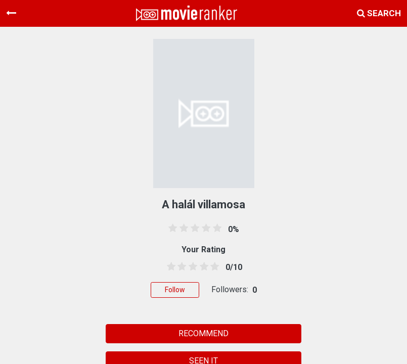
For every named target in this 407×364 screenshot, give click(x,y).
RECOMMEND (203, 333)
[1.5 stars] (180, 267)
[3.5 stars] (202, 267)
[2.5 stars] (191, 267)
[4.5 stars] (212, 267)
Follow (175, 290)
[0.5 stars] (169, 267)
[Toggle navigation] (11, 13)
